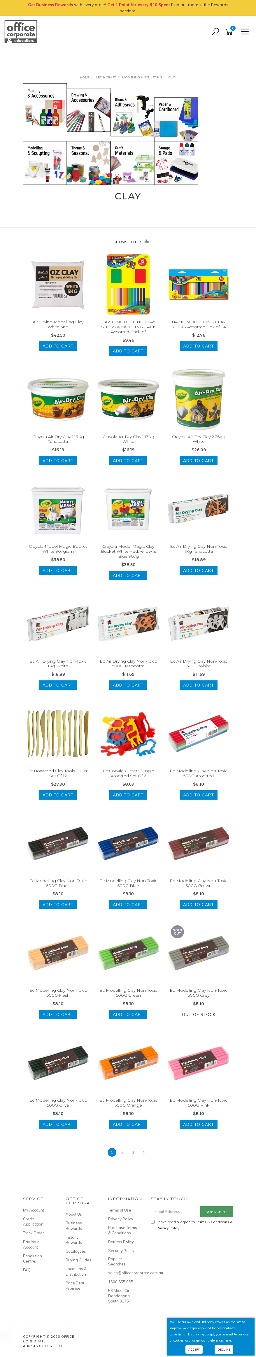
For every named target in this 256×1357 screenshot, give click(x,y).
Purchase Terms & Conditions (122, 1230)
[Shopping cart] (230, 32)
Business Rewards (74, 1225)
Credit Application (33, 1221)
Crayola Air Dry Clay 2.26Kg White (198, 439)
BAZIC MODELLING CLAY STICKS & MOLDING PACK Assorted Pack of (128, 326)
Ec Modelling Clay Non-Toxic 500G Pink (198, 1103)
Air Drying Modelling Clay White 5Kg (58, 324)
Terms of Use (119, 1210)
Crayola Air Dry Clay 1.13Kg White (128, 439)
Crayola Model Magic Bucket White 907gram (58, 549)
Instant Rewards (74, 1240)
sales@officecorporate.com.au (123, 1272)
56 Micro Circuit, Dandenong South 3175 (122, 1295)
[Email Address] (176, 1211)
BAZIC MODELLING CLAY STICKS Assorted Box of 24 (198, 324)
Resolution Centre (32, 1258)
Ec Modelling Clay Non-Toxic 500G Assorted (198, 773)
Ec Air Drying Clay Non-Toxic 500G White (198, 664)
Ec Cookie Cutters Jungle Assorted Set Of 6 (128, 773)
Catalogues (76, 1251)
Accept (194, 1349)
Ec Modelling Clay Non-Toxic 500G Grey (198, 993)
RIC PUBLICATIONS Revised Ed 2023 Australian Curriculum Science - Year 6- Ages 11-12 (56, 1331)
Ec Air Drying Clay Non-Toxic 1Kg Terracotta (198, 549)
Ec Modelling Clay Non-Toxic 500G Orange (128, 1103)
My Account (33, 1210)
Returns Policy (121, 1242)
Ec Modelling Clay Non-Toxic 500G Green (128, 993)
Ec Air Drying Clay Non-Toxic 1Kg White (58, 664)
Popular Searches (117, 1261)
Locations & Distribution (76, 1271)
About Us (74, 1214)
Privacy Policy (120, 1218)
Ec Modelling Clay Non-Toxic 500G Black (58, 883)
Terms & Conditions (212, 1222)
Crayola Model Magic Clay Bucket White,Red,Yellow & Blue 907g (128, 551)
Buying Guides (78, 1260)
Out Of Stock (198, 1014)
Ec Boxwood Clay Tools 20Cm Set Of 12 (58, 773)
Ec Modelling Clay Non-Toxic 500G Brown (198, 883)
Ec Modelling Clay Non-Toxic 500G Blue (128, 883)
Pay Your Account (31, 1244)
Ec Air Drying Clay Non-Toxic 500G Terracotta (128, 664)
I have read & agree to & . (192, 1225)
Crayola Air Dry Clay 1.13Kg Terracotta (58, 439)
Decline (224, 1349)
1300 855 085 (120, 1281)
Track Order (33, 1232)
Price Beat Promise (75, 1286)
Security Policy (121, 1250)
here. (228, 1340)
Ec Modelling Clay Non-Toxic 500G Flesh (58, 993)
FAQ (27, 1270)
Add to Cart (58, 346)
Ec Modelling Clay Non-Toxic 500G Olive (58, 1103)
